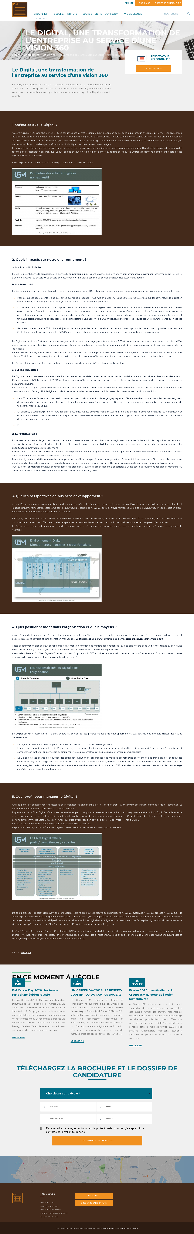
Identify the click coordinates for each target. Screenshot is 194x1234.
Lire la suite (18, 1037)
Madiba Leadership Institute (54, 1213)
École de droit (47, 1203)
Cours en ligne (92, 14)
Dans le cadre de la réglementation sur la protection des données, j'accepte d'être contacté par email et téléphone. (95, 1130)
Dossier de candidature (167, 3)
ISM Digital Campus (49, 1217)
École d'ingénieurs (49, 1206)
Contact (41, 18)
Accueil (16, 55)
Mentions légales (131, 1228)
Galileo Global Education (113, 1228)
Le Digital (26, 952)
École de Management (50, 1210)
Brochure (144, 3)
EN (131, 3)
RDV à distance (154, 68)
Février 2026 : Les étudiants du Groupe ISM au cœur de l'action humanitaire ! (151, 995)
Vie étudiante (31, 55)
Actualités (48, 55)
